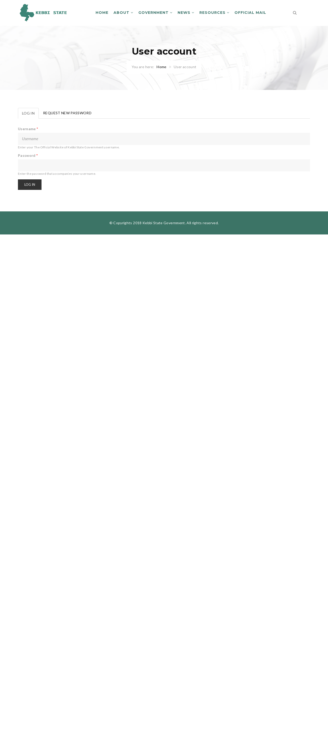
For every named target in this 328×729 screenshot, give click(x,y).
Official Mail (250, 12)
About (123, 12)
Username (28, 129)
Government (155, 12)
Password (28, 155)
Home (102, 12)
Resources (214, 12)
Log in (30, 115)
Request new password (67, 113)
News (186, 12)
